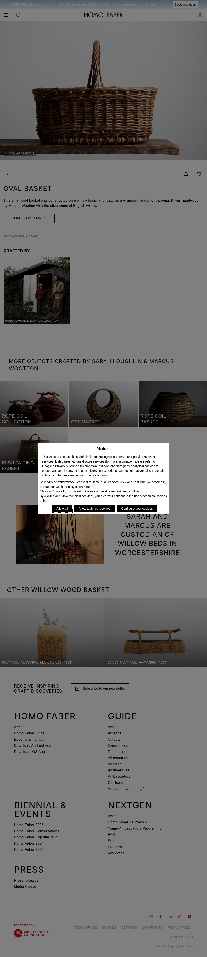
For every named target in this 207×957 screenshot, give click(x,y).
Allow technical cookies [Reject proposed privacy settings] (94, 508)
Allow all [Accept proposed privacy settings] (62, 508)
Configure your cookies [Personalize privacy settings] (137, 508)
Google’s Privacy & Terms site (62, 466)
